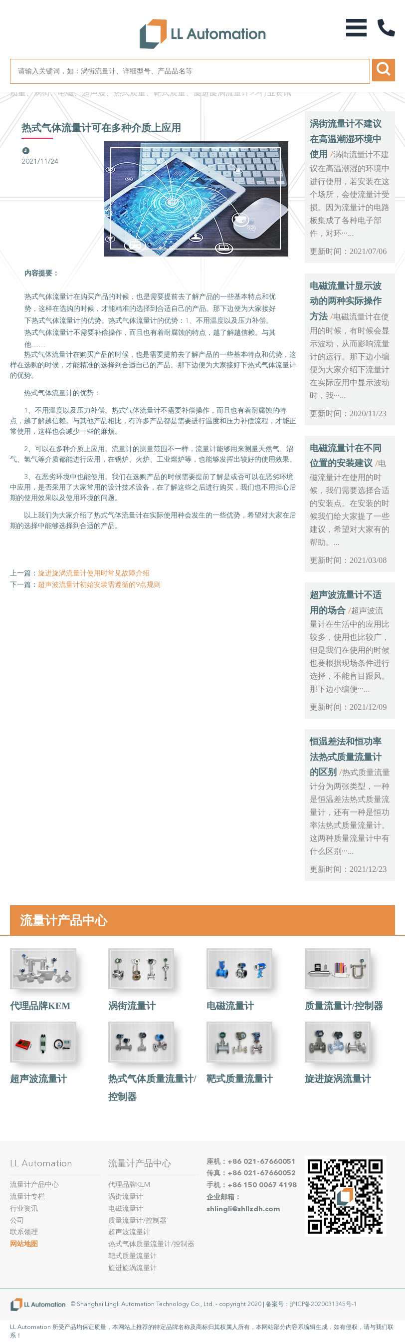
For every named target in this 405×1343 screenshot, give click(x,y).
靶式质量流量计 (239, 1079)
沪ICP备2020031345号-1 (323, 1304)
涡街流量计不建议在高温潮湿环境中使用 (346, 139)
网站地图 (24, 1244)
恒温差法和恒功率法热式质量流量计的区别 (346, 757)
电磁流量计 (230, 1006)
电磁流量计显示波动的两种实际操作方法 (346, 301)
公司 (17, 1220)
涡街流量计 (132, 1006)
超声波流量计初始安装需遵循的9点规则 (99, 584)
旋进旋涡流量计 (338, 1079)
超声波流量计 (38, 1079)
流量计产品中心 (63, 920)
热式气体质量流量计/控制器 (151, 1244)
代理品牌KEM (40, 1006)
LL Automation (41, 1163)
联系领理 (24, 1232)
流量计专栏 (27, 1196)
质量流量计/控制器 (344, 1006)
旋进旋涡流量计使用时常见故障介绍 (94, 573)
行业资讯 (275, 92)
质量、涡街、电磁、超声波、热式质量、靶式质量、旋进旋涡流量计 (129, 92)
